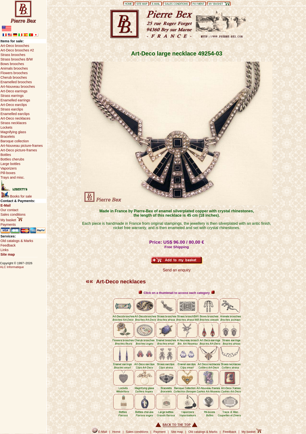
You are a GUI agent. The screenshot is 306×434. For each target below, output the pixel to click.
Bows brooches (12, 64)
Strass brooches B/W (16, 59)
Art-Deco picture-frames (18, 150)
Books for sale (16, 196)
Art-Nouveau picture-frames (21, 146)
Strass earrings (12, 96)
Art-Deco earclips (13, 105)
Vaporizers (8, 168)
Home (116, 432)
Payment (159, 432)
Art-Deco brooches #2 (17, 50)
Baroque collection (14, 141)
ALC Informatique (12, 267)
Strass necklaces (13, 123)
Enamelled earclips (15, 114)
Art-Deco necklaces (116, 282)
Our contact (9, 210)
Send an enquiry (177, 270)
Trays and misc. (12, 177)
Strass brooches (12, 55)
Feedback (8, 245)
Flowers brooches (14, 73)
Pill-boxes (7, 173)
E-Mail (5, 205)
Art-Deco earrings (13, 91)
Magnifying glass (13, 132)
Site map (7, 254)
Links (4, 250)
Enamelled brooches (16, 82)
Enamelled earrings (15, 100)
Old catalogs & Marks (16, 241)
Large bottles (10, 164)
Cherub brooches (13, 77)
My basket (11, 220)
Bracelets (7, 136)
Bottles (5, 155)
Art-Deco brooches (14, 46)
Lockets (6, 127)
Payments (8, 224)
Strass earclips (11, 109)
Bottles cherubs (12, 159)
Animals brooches (14, 68)
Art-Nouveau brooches (17, 86)
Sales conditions (13, 214)
